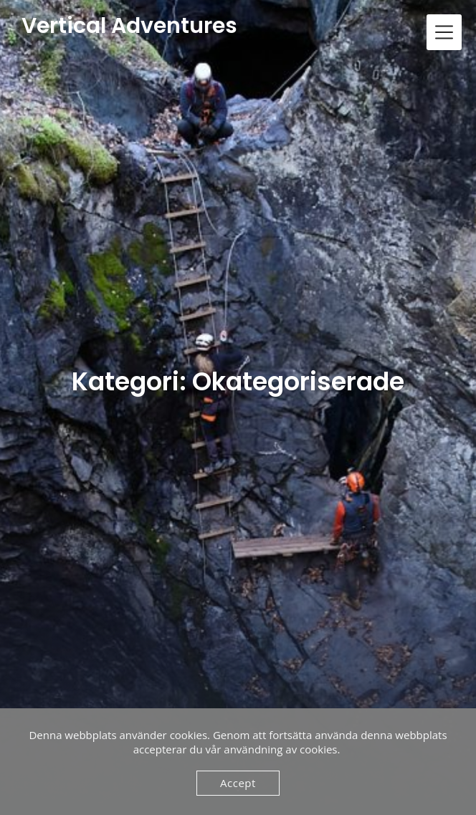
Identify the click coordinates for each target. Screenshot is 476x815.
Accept (238, 783)
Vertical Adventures (129, 26)
